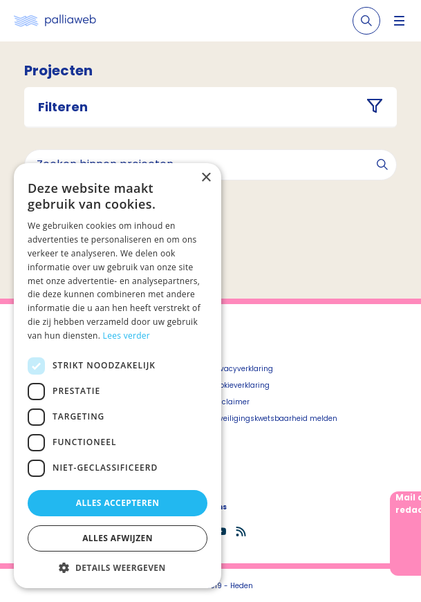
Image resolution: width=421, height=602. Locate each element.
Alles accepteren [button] (118, 503)
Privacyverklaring (242, 369)
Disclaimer (230, 402)
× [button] (205, 178)
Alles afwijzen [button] (117, 538)
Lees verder (127, 335)
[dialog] (117, 375)
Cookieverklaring (240, 385)
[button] (117, 567)
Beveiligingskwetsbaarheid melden (274, 418)
